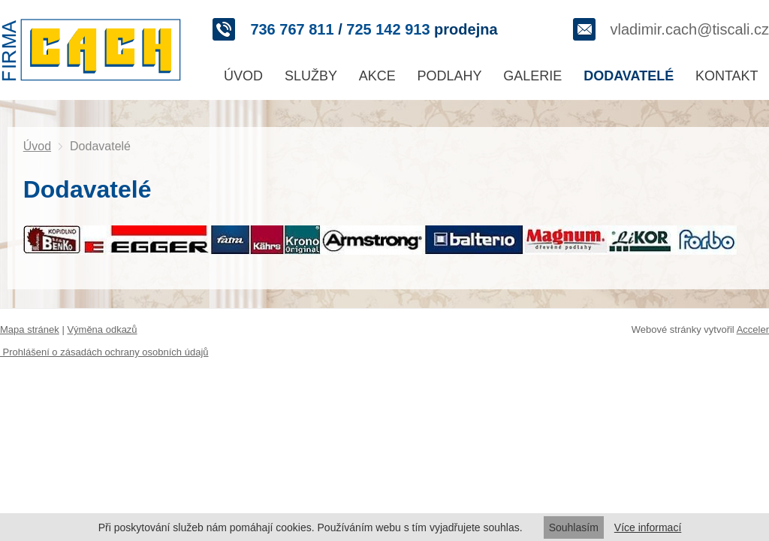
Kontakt (726, 75)
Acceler (753, 329)
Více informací (647, 527)
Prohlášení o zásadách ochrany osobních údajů (104, 352)
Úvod (243, 75)
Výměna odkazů (102, 329)
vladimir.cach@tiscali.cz (690, 29)
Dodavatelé (629, 75)
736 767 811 (291, 29)
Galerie (532, 75)
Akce (377, 75)
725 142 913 (388, 29)
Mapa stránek (29, 329)
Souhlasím (574, 527)
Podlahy (450, 75)
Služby (311, 75)
